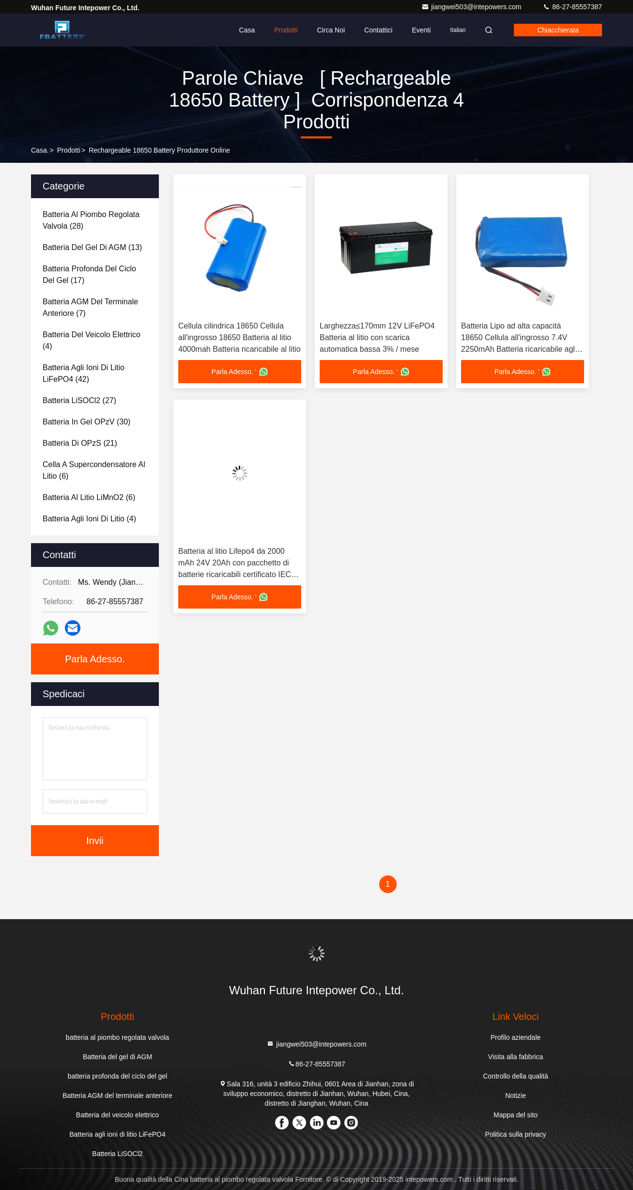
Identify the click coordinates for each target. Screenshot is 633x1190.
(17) (89, 274)
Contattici (378, 30)
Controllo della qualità (515, 1076)
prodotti (68, 150)
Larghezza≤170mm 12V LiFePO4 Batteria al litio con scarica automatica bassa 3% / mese (377, 337)
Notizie (515, 1095)
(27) (79, 400)
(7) (90, 307)
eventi (421, 30)
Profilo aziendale (516, 1037)
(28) (91, 220)
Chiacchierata (558, 30)
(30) (86, 422)
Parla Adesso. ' (240, 371)
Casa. (40, 150)
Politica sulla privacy (515, 1134)
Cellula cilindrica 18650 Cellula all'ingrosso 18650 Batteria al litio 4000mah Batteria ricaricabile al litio (239, 337)
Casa (247, 30)
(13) (92, 247)
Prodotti (285, 30)
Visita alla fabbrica (515, 1057)
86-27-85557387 (572, 7)
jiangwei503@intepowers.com (472, 7)
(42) (83, 373)
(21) (80, 443)
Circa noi (331, 30)
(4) (91, 340)
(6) (94, 470)
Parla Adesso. (94, 659)
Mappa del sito (516, 1115)
